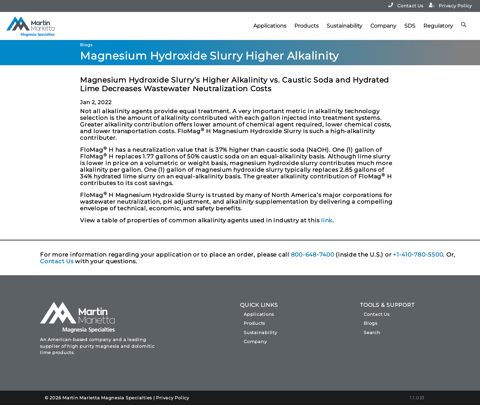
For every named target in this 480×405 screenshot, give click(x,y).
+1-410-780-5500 (418, 254)
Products (306, 26)
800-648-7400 (312, 254)
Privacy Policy (450, 5)
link (326, 220)
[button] (466, 22)
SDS (409, 26)
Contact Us (405, 5)
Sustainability (344, 26)
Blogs (370, 323)
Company (383, 26)
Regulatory (438, 26)
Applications (269, 26)
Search (372, 332)
